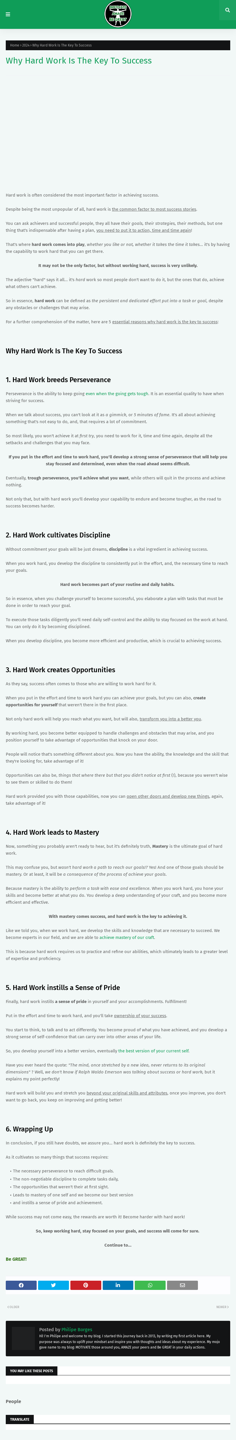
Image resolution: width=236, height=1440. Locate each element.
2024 (25, 45)
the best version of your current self (153, 1051)
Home (14, 45)
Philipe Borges (76, 1329)
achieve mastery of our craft (127, 937)
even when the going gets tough (117, 393)
